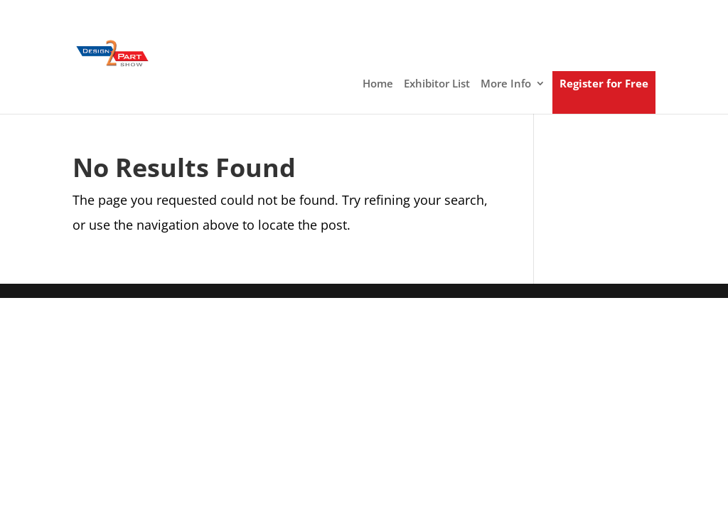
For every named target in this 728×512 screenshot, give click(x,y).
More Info (506, 84)
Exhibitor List (437, 84)
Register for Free (604, 84)
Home (378, 84)
